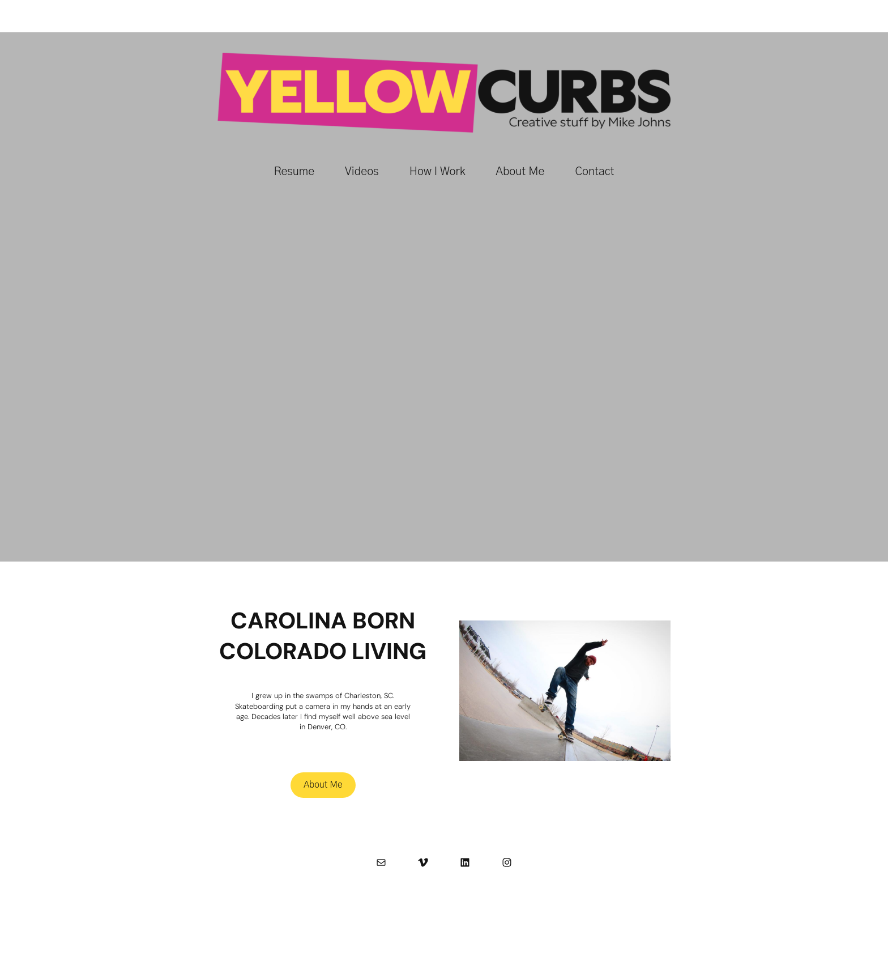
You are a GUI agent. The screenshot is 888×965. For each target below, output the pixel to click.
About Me (323, 784)
